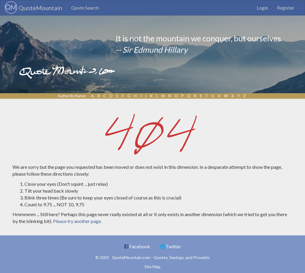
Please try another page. (77, 221)
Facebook (137, 246)
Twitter (171, 246)
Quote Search (85, 7)
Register (285, 7)
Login (262, 7)
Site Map (152, 266)
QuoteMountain (33, 7)
